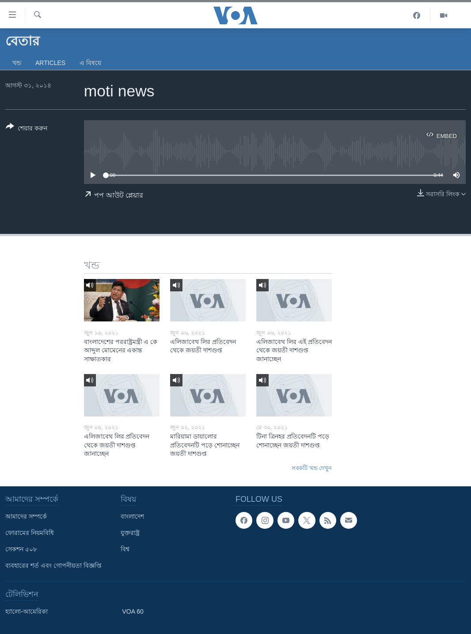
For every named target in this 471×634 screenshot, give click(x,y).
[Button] (26, 129)
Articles (50, 62)
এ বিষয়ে (90, 62)
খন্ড (16, 62)
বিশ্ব (125, 549)
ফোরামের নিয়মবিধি (29, 532)
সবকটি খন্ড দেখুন (312, 468)
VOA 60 (133, 611)
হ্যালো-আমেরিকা (26, 611)
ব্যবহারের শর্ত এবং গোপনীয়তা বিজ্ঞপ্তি (53, 565)
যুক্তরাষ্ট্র (130, 532)
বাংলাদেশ (132, 516)
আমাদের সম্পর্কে (26, 516)
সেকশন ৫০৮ (21, 549)
